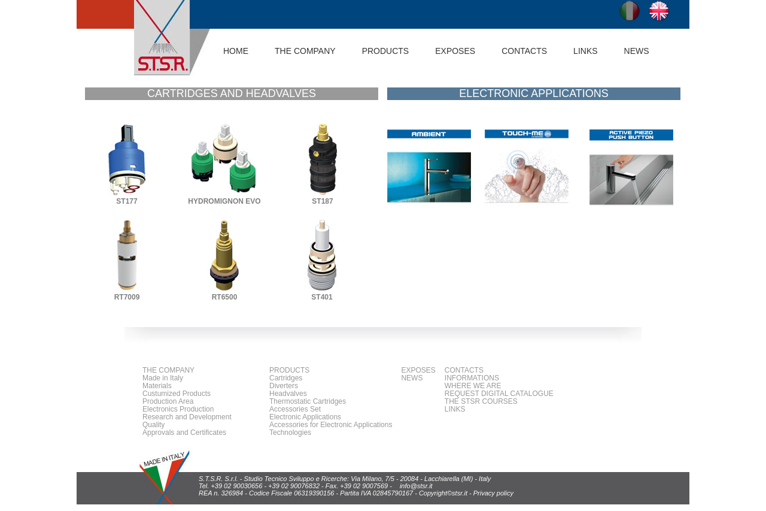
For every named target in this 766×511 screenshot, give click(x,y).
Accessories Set (295, 409)
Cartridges (285, 378)
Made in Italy (162, 378)
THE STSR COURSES (481, 401)
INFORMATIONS (472, 378)
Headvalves (288, 393)
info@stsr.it (416, 485)
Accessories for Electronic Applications (330, 425)
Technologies (290, 432)
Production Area (167, 401)
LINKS (585, 51)
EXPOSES (455, 51)
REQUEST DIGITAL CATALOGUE (499, 393)
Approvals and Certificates (184, 432)
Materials (157, 386)
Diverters (283, 386)
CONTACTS (524, 51)
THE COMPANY (168, 370)
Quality (153, 425)
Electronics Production (178, 409)
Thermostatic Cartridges (307, 401)
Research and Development (187, 417)
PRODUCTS (289, 370)
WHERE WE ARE (473, 386)
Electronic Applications (305, 417)
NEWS (636, 51)
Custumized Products (176, 393)
